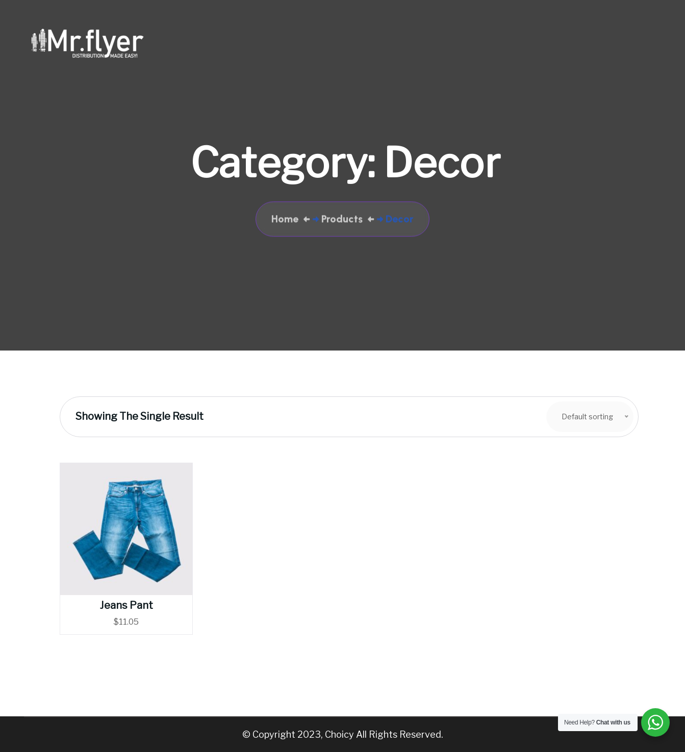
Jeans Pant (126, 605)
